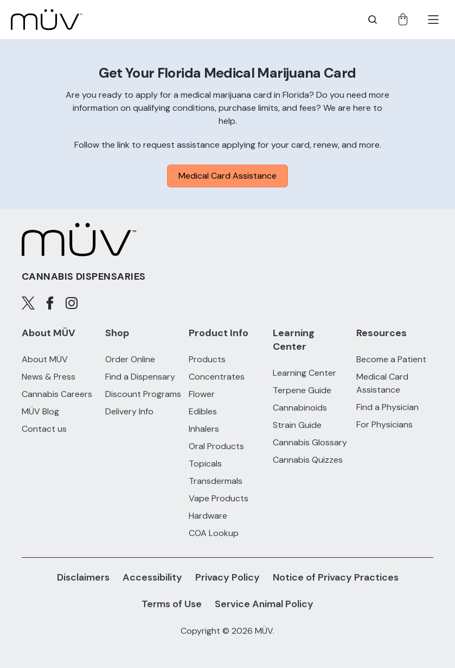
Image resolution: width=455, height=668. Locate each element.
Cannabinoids (300, 407)
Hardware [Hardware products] (208, 515)
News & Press (48, 376)
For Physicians (384, 424)
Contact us (44, 428)
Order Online (130, 359)
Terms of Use (172, 603)
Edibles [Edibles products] (203, 411)
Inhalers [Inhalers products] (204, 428)
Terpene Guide (302, 390)
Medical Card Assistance (227, 175)
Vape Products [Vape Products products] (218, 498)
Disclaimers (83, 577)
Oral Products (216, 446)
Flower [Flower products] (202, 394)
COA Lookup (214, 533)
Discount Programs (143, 394)
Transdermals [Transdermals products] (215, 481)
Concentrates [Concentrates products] (217, 376)
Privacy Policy (227, 577)
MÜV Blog (40, 411)
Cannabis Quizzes (308, 459)
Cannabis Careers (57, 394)
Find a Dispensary (140, 376)
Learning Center (304, 373)
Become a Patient (391, 359)
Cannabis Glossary (310, 442)
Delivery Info (129, 411)
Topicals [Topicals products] (205, 463)
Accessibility (152, 577)
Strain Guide (297, 425)
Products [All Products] (207, 359)
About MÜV (45, 359)
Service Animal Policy (264, 603)
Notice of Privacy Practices (336, 577)
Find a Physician (387, 407)
